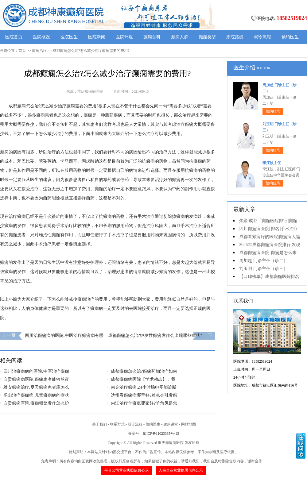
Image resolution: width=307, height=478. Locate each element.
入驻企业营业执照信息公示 (181, 470)
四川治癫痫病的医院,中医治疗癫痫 (36, 371)
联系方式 (117, 424)
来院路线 (234, 37)
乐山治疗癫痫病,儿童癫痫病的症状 (36, 395)
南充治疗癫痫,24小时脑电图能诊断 (144, 387)
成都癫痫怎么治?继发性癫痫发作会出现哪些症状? (155, 335)
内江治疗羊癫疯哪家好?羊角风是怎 (144, 403)
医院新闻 (96, 37)
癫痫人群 (179, 37)
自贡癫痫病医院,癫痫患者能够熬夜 (36, 379)
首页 (22, 50)
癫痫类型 (207, 37)
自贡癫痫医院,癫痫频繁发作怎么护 (36, 403)
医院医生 (69, 37)
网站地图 (188, 424)
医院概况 (41, 37)
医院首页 (13, 37)
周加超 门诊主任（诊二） (263, 260)
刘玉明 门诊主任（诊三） (263, 268)
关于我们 (99, 424)
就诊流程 (262, 37)
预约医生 (290, 37)
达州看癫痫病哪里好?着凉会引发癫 (144, 395)
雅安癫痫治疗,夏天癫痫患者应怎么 (36, 387)
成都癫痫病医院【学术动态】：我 (143, 379)
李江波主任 (271, 163)
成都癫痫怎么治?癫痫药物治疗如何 (144, 371)
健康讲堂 (170, 424)
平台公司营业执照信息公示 (126, 470)
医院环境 (124, 37)
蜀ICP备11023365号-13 (161, 433)
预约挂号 (273, 111)
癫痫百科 (152, 37)
